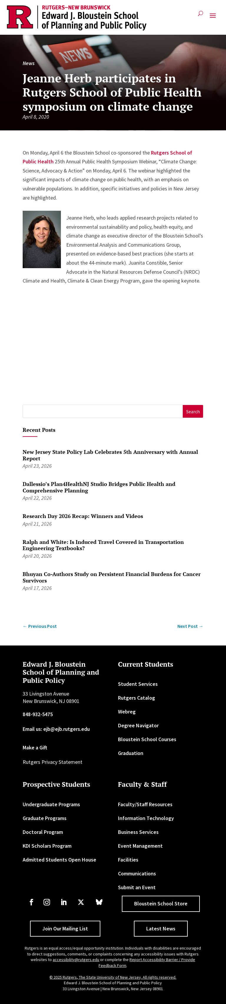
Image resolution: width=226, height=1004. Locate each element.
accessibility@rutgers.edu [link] (76, 959)
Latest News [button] (160, 928)
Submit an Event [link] (137, 887)
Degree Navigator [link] (138, 725)
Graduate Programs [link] (45, 818)
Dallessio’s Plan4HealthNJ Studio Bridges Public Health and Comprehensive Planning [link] (99, 487)
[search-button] (200, 16)
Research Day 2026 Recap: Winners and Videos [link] (83, 516)
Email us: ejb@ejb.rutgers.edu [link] (56, 729)
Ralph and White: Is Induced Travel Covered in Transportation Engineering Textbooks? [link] (103, 545)
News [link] (28, 63)
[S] (103, 411)
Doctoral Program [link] (43, 832)
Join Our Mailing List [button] (65, 928)
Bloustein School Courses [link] (147, 739)
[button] (212, 18)
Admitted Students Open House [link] (59, 859)
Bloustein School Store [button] (160, 903)
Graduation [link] (130, 753)
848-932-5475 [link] (38, 714)
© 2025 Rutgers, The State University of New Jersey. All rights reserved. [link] (112, 977)
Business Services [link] (138, 832)
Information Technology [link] (146, 818)
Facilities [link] (128, 859)
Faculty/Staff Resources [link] (145, 804)
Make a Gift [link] (35, 747)
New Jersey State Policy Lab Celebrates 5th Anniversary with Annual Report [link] (110, 455)
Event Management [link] (140, 845)
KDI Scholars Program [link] (47, 845)
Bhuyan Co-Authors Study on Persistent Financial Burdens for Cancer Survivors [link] (112, 577)
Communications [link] (137, 873)
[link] (77, 18)
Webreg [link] (127, 711)
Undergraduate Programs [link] (51, 804)
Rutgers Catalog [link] (136, 697)
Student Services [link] (138, 684)
